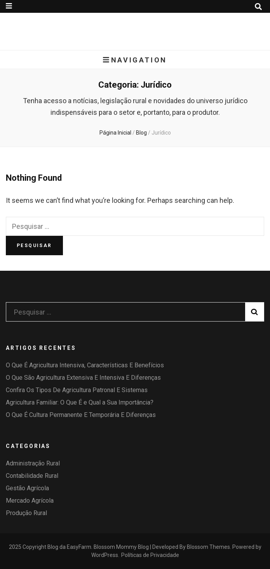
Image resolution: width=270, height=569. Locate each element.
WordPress (104, 555)
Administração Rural (33, 463)
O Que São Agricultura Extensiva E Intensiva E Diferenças (83, 377)
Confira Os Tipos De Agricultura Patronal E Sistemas (77, 390)
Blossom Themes (208, 547)
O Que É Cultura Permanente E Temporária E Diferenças (81, 415)
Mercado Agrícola (30, 500)
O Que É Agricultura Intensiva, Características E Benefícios (85, 365)
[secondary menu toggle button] (9, 6)
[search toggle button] (258, 6)
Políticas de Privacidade (150, 555)
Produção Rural (26, 513)
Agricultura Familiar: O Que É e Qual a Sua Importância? (79, 402)
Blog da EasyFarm (69, 547)
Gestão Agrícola (27, 488)
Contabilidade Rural (32, 475)
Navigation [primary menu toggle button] (135, 60)
